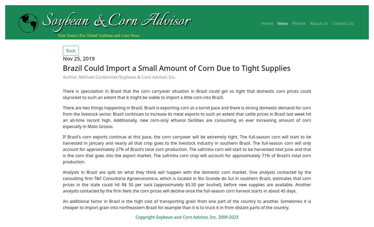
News (282, 23)
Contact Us (342, 23)
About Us (319, 23)
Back (71, 51)
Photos (299, 23)
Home (267, 23)
